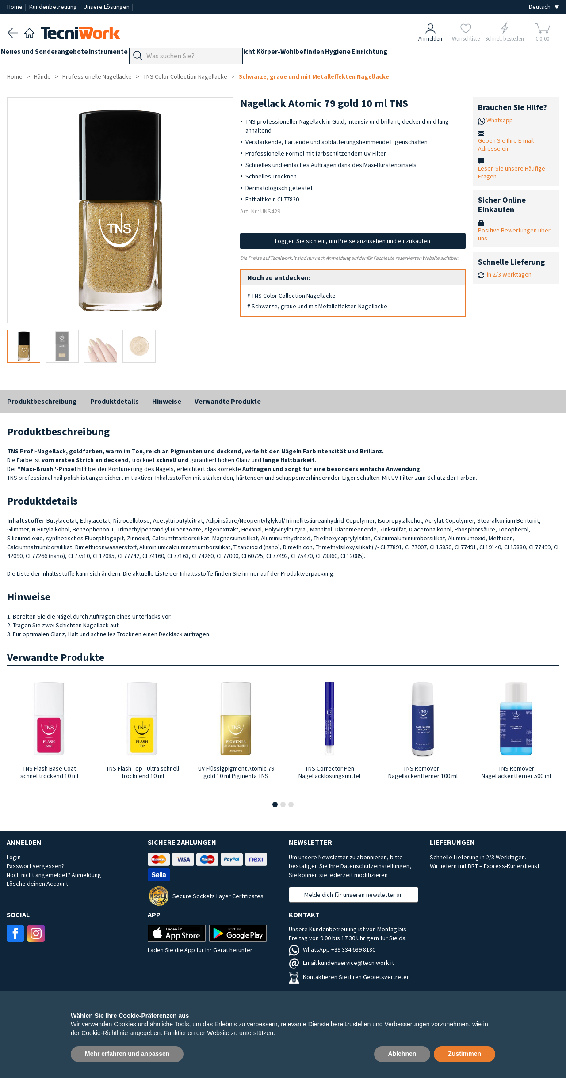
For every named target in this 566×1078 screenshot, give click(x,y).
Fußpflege (192, 53)
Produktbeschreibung (42, 401)
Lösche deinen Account (37, 884)
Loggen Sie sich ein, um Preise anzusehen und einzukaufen (352, 241)
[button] (275, 804)
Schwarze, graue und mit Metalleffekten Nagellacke (314, 76)
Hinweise (166, 401)
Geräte (158, 53)
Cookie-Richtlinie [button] (104, 1032)
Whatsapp (499, 120)
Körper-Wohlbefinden (339, 53)
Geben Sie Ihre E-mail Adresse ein (506, 144)
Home (15, 7)
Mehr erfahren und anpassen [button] (127, 1053)
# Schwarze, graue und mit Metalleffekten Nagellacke (317, 306)
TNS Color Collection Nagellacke (185, 76)
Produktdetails (114, 401)
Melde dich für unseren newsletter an (353, 895)
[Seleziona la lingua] (544, 7)
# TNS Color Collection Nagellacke (291, 296)
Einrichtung (431, 53)
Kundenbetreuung (53, 7)
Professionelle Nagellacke (97, 76)
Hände (258, 53)
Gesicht (286, 53)
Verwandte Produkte (228, 401)
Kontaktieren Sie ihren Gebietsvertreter (349, 977)
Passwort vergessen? (35, 866)
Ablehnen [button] (402, 1053)
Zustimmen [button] (464, 1053)
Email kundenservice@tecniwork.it (341, 963)
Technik (228, 53)
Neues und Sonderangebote (50, 53)
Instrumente (120, 53)
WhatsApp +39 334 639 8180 (332, 949)
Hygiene (393, 53)
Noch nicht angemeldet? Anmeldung (54, 875)
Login (14, 857)
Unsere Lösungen (107, 7)
